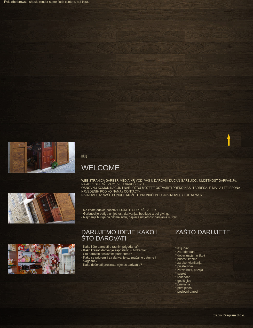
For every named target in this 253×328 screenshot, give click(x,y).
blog (84, 156)
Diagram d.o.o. (234, 315)
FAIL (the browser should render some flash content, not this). (46, 2)
